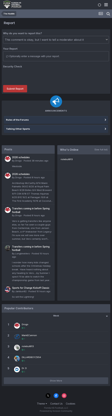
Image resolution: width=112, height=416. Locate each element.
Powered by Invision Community (56, 411)
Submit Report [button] (15, 88)
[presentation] (29, 75)
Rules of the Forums (17, 119)
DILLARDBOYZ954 (31, 357)
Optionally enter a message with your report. (33, 56)
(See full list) (101, 149)
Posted (36, 160)
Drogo (18, 160)
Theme (42, 403)
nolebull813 (67, 159)
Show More (56, 380)
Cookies (70, 403)
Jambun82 (21, 291)
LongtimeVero (22, 253)
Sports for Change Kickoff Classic (30, 288)
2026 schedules (21, 157)
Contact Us (56, 403)
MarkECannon (29, 335)
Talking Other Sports (18, 128)
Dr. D (24, 368)
